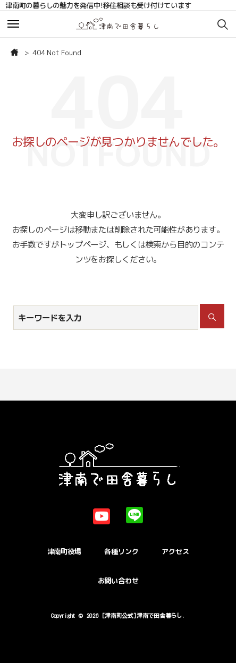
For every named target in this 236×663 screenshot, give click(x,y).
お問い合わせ (118, 580)
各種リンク (121, 551)
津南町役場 (64, 551)
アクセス (175, 551)
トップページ (82, 244)
